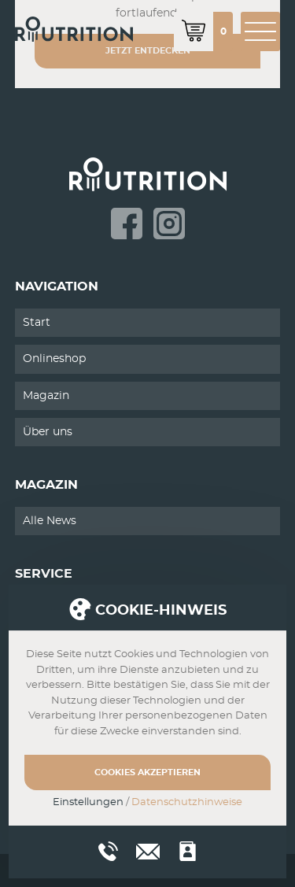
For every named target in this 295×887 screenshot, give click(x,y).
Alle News (49, 521)
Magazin (46, 395)
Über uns (47, 432)
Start (36, 322)
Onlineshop (54, 358)
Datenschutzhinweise (186, 802)
